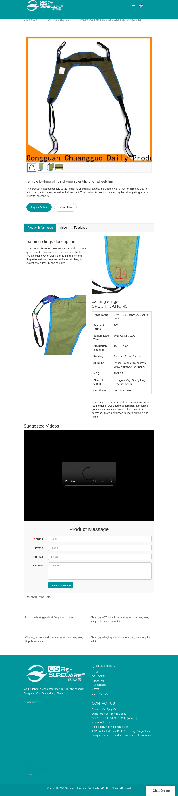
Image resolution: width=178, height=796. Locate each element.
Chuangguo (30, 19)
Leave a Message (61, 585)
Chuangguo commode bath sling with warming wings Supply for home (54, 640)
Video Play (66, 207)
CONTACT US (38, 766)
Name (38, 538)
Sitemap (28, 774)
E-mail (38, 556)
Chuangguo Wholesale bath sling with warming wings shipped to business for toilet (120, 620)
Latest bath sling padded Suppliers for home (50, 618)
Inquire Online (39, 207)
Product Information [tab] (40, 227)
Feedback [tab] (80, 227)
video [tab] (63, 227)
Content (37, 565)
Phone (39, 547)
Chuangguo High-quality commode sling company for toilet (120, 640)
